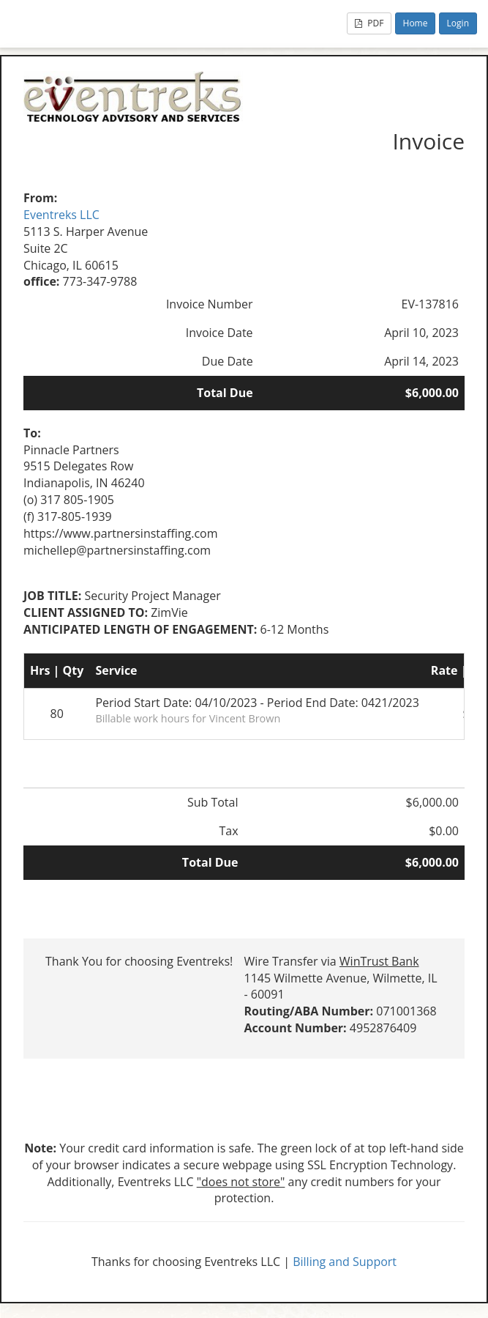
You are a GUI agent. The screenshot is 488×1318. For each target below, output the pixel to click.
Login (458, 23)
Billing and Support (345, 1262)
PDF (369, 23)
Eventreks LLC (61, 215)
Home (415, 23)
